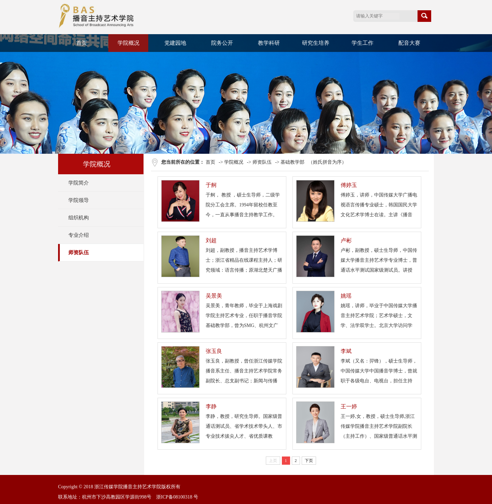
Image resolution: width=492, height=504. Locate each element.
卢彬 (346, 240)
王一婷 (349, 406)
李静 (211, 406)
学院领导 (78, 200)
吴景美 (214, 296)
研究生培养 (315, 43)
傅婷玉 (349, 185)
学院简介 (78, 183)
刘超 (211, 240)
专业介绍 (78, 235)
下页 (309, 460)
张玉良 (214, 351)
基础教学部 (292, 162)
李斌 (346, 351)
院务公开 (222, 43)
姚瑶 (346, 296)
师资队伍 (78, 252)
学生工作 (362, 43)
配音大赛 (409, 43)
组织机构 (78, 217)
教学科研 (269, 43)
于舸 (211, 185)
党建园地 (175, 43)
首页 (81, 43)
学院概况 (128, 43)
